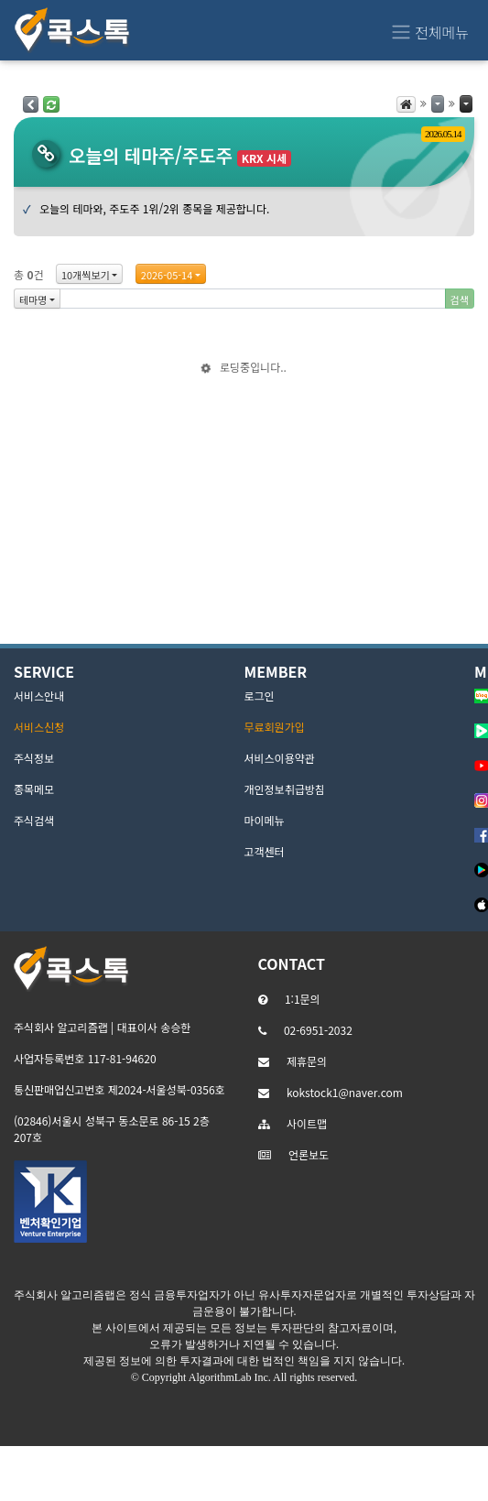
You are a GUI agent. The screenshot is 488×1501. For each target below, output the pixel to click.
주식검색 (34, 820)
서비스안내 (39, 695)
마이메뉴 (264, 820)
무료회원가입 (274, 726)
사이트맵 (307, 1123)
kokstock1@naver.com (345, 1092)
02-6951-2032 (318, 1030)
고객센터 (264, 851)
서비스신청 (39, 726)
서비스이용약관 (279, 758)
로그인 (259, 695)
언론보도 (308, 1154)
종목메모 (34, 789)
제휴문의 (307, 1061)
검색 (459, 299)
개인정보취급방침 (284, 789)
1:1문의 (302, 998)
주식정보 (34, 758)
